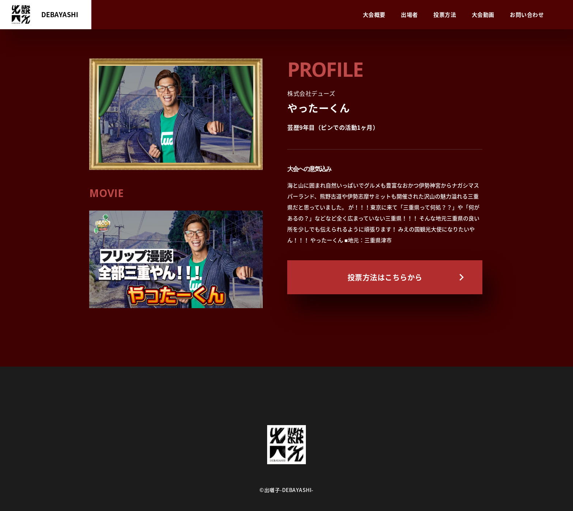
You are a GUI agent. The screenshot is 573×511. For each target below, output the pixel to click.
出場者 (409, 15)
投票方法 (444, 15)
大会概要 (374, 15)
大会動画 (483, 15)
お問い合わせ (527, 15)
